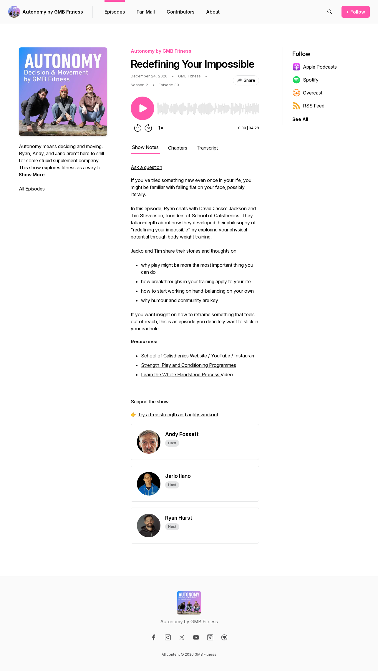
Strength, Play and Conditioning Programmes (188, 365)
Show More (32, 175)
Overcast (307, 93)
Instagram (245, 356)
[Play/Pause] (142, 108)
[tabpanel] (195, 294)
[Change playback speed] (161, 128)
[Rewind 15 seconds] (138, 128)
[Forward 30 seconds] (148, 128)
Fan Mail (146, 12)
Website (198, 356)
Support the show (150, 402)
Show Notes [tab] (145, 147)
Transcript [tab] (207, 148)
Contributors (180, 12)
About (213, 12)
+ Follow (355, 12)
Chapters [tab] (177, 148)
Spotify (305, 80)
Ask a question (146, 167)
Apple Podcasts (314, 67)
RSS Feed (308, 106)
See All (300, 119)
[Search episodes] (329, 11)
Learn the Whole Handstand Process (180, 374)
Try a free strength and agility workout (178, 414)
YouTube (220, 356)
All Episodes (32, 189)
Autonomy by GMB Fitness (52, 12)
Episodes (115, 12)
